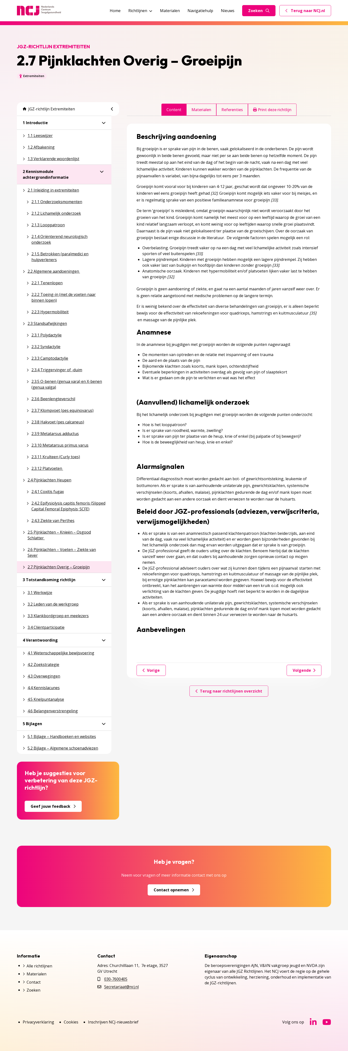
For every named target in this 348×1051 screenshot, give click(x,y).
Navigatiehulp (200, 10)
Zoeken (258, 10)
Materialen (170, 10)
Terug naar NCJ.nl (308, 12)
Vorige (151, 670)
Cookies (71, 1022)
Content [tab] (174, 109)
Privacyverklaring (38, 1022)
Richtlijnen (140, 10)
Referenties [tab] (232, 109)
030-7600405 (115, 979)
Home (115, 10)
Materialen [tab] (201, 109)
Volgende (304, 670)
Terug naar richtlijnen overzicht (229, 691)
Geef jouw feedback (53, 806)
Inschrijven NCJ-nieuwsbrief (113, 1022)
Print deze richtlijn (272, 109)
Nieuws (227, 10)
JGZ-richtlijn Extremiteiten (49, 109)
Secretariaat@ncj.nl (121, 986)
